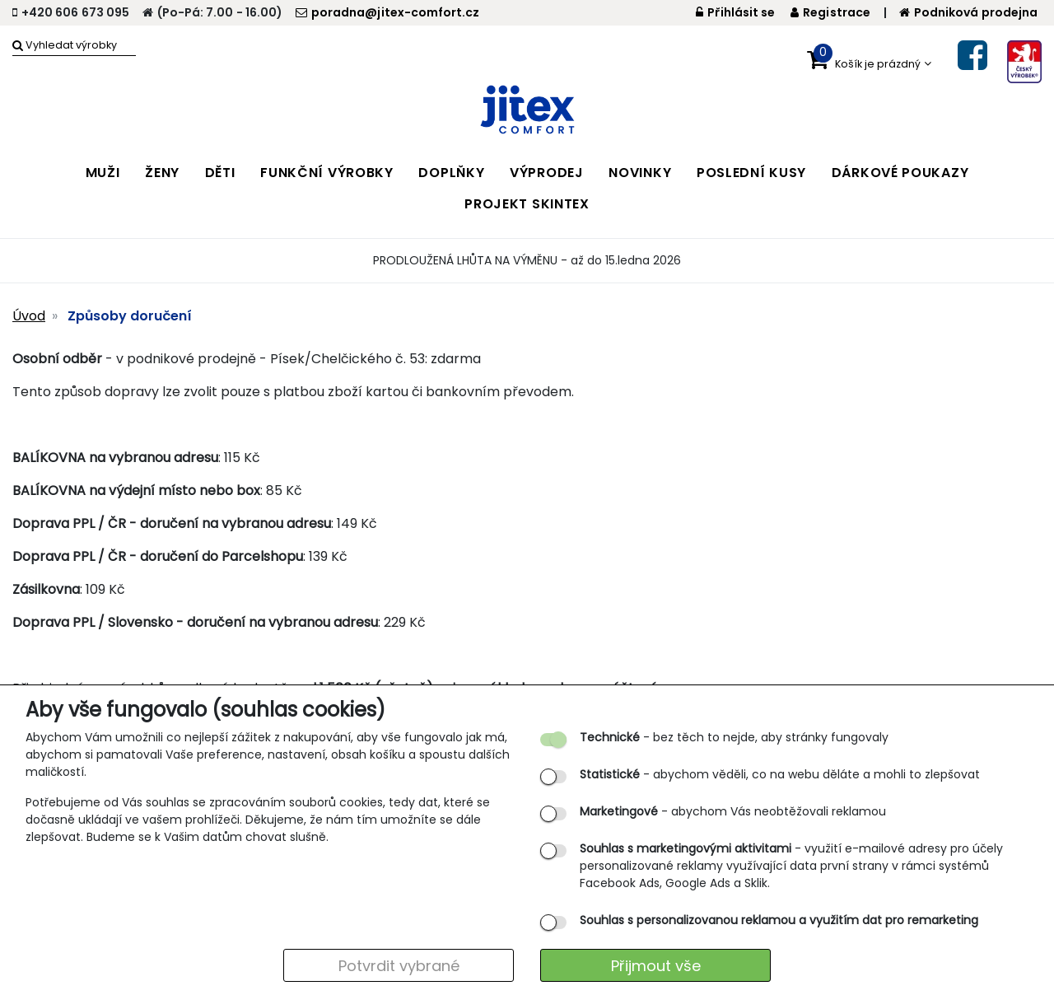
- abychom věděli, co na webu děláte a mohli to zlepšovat (780, 774)
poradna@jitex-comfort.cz (387, 12)
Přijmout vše (656, 965)
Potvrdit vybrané (398, 965)
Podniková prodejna (968, 12)
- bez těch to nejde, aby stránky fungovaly (734, 737)
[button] (869, 60)
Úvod (28, 315)
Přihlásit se (736, 12)
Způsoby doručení (130, 315)
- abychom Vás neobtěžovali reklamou (733, 811)
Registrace (830, 12)
